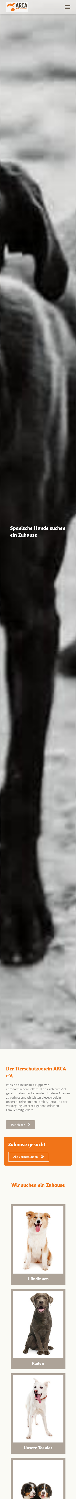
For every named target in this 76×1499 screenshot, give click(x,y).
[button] (67, 7)
